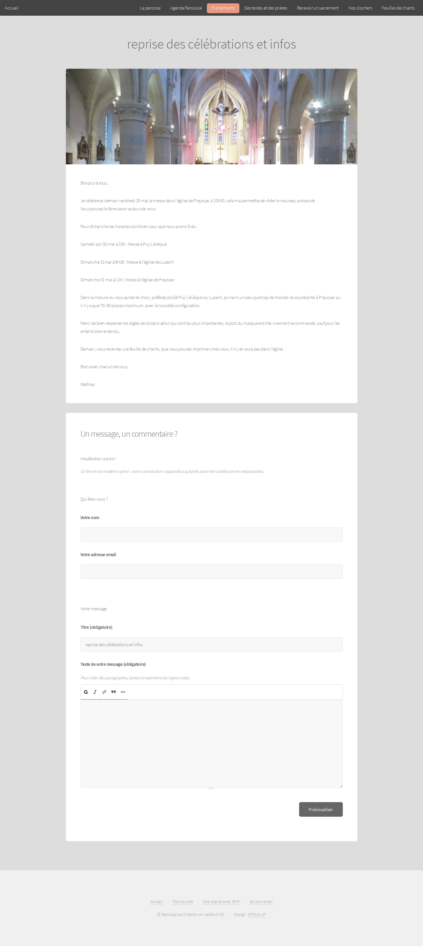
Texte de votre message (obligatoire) (113, 664)
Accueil (11, 8)
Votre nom (90, 517)
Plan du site (183, 901)
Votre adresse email (98, 554)
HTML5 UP (257, 914)
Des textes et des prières (265, 8)
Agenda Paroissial (186, 8)
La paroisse (150, 8)
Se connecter (261, 901)
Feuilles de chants (398, 8)
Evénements (223, 8)
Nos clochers (360, 8)
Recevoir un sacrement (318, 8)
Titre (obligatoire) (96, 627)
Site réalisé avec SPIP (221, 901)
